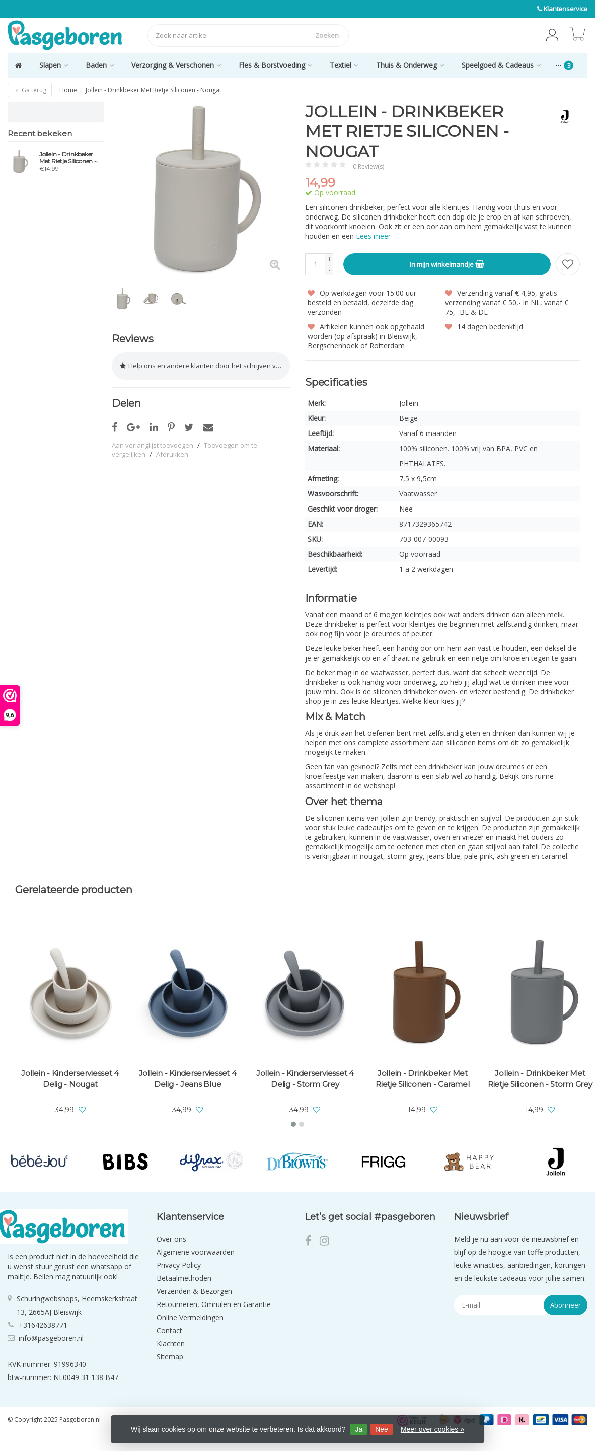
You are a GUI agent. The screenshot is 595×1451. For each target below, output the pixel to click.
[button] (552, 35)
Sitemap (170, 1356)
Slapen (53, 65)
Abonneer (565, 1305)
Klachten (171, 1343)
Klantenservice (566, 8)
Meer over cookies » (432, 1429)
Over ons (171, 1239)
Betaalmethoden (184, 1278)
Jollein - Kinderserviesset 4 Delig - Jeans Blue (188, 1078)
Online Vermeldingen (190, 1317)
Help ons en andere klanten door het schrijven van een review (205, 365)
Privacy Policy (179, 1265)
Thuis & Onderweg (410, 65)
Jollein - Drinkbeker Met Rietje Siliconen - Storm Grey (540, 1078)
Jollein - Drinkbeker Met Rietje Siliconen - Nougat (68, 158)
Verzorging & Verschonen (176, 65)
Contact (169, 1330)
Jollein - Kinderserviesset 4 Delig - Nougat (70, 1078)
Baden (100, 65)
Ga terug (29, 90)
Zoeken (327, 35)
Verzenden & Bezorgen (194, 1291)
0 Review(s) (368, 166)
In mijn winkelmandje (447, 263)
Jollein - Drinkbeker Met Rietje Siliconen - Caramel (423, 1078)
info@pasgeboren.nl (51, 1337)
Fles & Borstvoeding (275, 65)
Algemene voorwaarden (196, 1252)
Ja (358, 1429)
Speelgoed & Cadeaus (501, 65)
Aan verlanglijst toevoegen (152, 444)
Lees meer (373, 236)
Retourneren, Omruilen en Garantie (214, 1304)
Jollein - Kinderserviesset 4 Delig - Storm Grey (305, 1078)
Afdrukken (172, 453)
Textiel (344, 65)
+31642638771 (43, 1324)
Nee (381, 1429)
